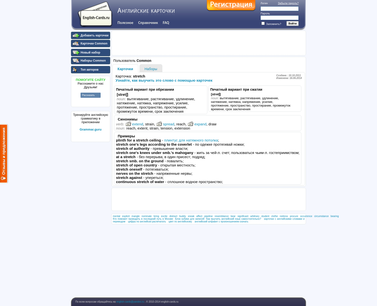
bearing (334, 216)
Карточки (125, 69)
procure (294, 216)
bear (233, 216)
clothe (274, 216)
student (265, 216)
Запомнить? (271, 23)
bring (156, 216)
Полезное (125, 22)
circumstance (321, 216)
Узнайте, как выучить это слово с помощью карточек (164, 80)
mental (116, 216)
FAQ (166, 22)
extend (134, 124)
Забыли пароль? (288, 3)
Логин (264, 3)
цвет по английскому (180, 221)
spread (165, 124)
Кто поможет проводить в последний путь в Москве (143, 219)
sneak (191, 216)
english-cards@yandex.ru (130, 301)
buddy (182, 216)
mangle (136, 216)
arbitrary (254, 216)
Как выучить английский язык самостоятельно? (233, 219)
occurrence (306, 216)
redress (284, 216)
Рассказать (88, 95)
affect (199, 216)
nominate (146, 216)
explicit (126, 216)
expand (197, 124)
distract (173, 216)
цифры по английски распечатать (147, 221)
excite (164, 216)
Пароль (265, 13)
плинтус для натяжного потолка (191, 140)
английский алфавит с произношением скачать (221, 221)
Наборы (151, 69)
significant (242, 216)
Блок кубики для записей (189, 219)
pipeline (208, 216)
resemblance (222, 216)
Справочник (148, 22)
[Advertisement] (90, 217)
